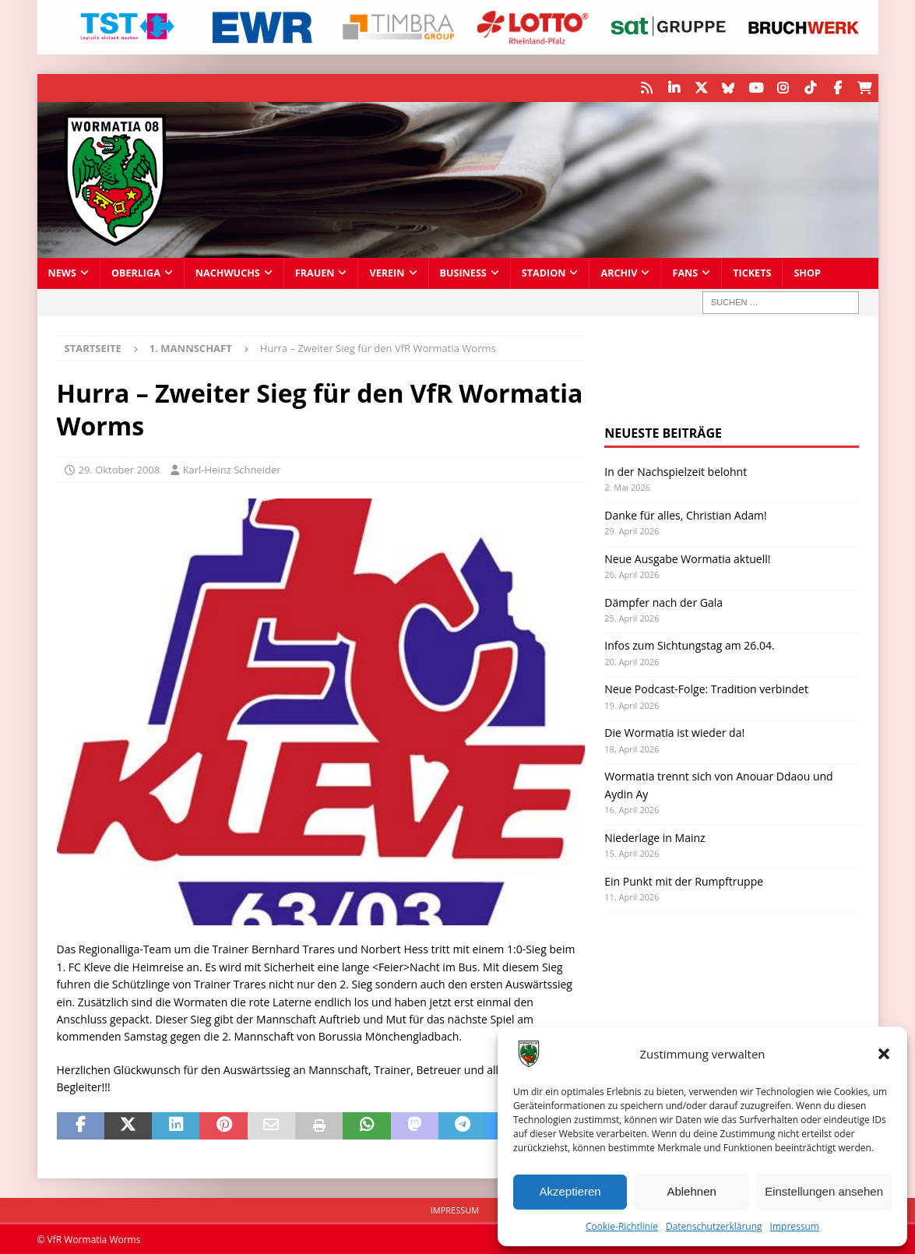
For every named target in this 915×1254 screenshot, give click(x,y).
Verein (386, 272)
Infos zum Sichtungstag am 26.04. (689, 644)
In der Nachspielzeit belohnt (675, 470)
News (62, 272)
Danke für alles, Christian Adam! (685, 513)
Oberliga (135, 272)
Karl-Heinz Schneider (232, 469)
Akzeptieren (569, 1191)
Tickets (752, 272)
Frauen (315, 272)
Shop (807, 272)
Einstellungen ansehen (824, 1191)
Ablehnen (691, 1191)
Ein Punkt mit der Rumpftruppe (683, 880)
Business (463, 272)
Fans (685, 272)
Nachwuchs (227, 272)
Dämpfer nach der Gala (663, 601)
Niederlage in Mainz (654, 837)
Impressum (794, 1226)
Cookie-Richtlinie (622, 1226)
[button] (884, 1054)
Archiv (618, 272)
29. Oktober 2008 (119, 469)
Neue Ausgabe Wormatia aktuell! (687, 557)
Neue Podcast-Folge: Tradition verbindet (706, 688)
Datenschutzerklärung (714, 1226)
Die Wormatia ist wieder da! (674, 731)
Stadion (544, 272)
